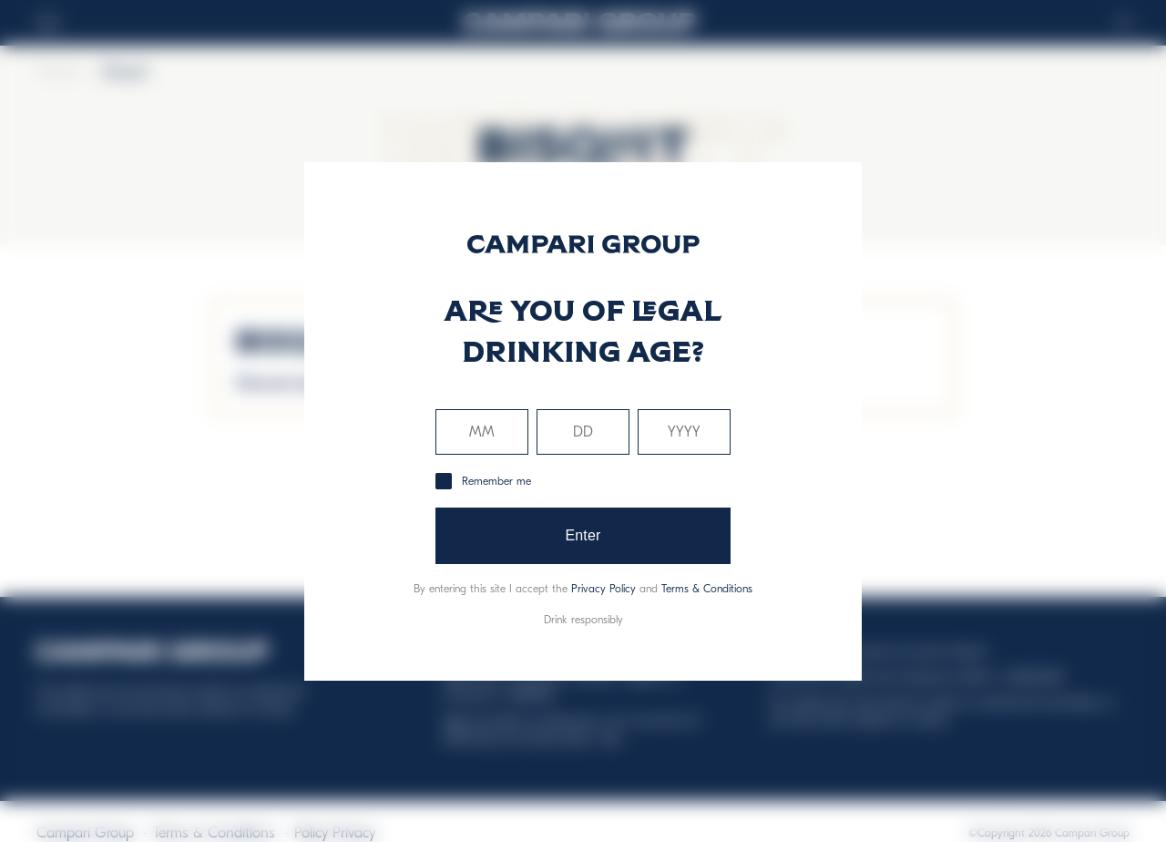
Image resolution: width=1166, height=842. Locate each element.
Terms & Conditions (706, 588)
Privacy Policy (603, 588)
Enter (582, 535)
